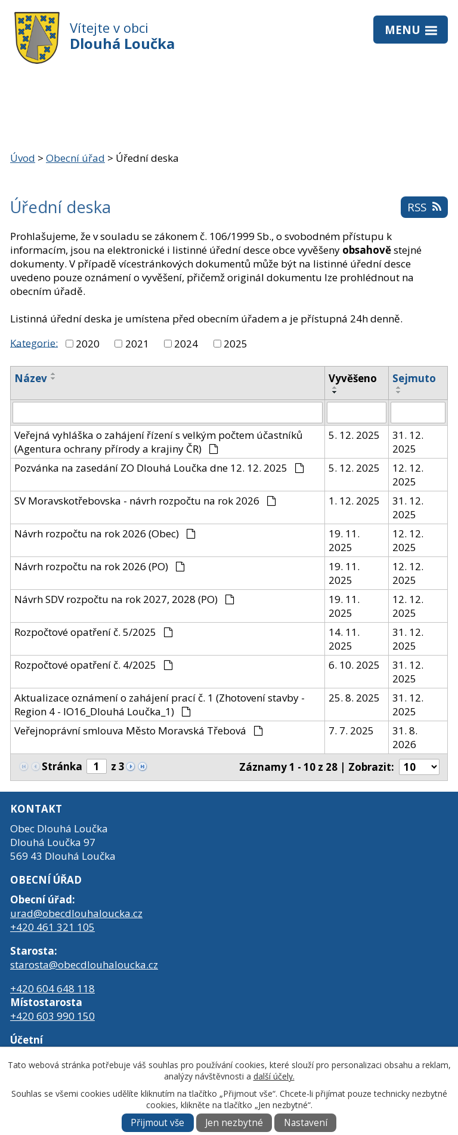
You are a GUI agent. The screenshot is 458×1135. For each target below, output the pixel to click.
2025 (235, 343)
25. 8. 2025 (354, 698)
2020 (88, 343)
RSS (424, 206)
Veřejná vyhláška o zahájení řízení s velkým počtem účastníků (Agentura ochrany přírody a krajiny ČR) (158, 442)
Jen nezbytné (234, 1122)
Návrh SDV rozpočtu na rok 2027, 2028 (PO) (124, 599)
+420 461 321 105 (52, 927)
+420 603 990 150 (52, 1016)
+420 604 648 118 (52, 988)
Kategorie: (34, 342)
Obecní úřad (75, 158)
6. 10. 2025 (354, 665)
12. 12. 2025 (407, 474)
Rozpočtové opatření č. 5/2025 (93, 632)
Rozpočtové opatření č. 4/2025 (93, 665)
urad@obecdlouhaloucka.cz (76, 913)
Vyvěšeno (353, 378)
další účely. (274, 1076)
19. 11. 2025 (344, 540)
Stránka (62, 766)
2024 (186, 343)
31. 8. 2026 (404, 737)
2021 (137, 343)
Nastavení (305, 1122)
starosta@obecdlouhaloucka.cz (84, 964)
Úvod (22, 158)
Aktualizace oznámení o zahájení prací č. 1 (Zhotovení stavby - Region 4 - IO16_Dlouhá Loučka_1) (159, 704)
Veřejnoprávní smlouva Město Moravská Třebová (138, 730)
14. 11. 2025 (344, 639)
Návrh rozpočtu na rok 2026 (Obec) (105, 533)
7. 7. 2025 (351, 730)
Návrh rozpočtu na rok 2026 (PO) (99, 566)
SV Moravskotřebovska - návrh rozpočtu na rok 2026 (145, 500)
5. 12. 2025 (354, 435)
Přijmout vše (157, 1122)
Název (30, 378)
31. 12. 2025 (407, 442)
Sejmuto (414, 378)
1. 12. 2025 (354, 500)
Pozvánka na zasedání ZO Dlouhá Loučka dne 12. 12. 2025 (159, 468)
